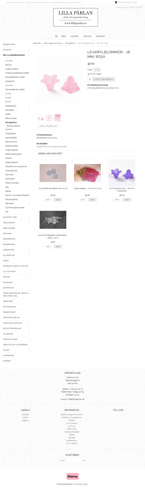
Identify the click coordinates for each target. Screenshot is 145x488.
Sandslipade (11, 137)
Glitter (8, 114)
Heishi (17, 261)
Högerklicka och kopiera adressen (52, 146)
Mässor (72, 420)
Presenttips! (9, 44)
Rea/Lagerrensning (17, 55)
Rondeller (18, 110)
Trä (6, 212)
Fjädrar (8, 158)
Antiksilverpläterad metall (17, 73)
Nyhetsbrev (71, 440)
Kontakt (100, 36)
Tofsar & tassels (12, 183)
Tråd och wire (17, 339)
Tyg (7, 187)
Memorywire (11, 142)
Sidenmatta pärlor (18, 154)
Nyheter (17, 50)
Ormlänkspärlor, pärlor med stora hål (17, 294)
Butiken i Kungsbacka (72, 417)
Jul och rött (9, 271)
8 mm (8, 102)
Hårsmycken (11, 118)
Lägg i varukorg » (103, 79)
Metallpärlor (18, 106)
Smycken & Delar (11, 317)
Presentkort (9, 312)
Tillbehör (17, 334)
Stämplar (18, 203)
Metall (18, 191)
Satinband (10, 179)
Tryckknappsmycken (14, 207)
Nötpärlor (8, 288)
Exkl (140, 7)
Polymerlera (9, 307)
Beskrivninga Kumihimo (72, 414)
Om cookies (71, 423)
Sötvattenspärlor (17, 328)
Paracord (17, 301)
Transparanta (11, 170)
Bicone (8, 65)
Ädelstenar (17, 223)
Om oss (87, 36)
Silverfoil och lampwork (16, 166)
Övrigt (17, 350)
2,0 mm (9, 85)
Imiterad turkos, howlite (15, 266)
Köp (58, 200)
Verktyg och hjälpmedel (15, 345)
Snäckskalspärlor (17, 323)
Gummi (8, 129)
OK (84, 460)
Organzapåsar (18, 150)
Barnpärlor (9, 239)
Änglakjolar (10, 133)
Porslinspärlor (11, 199)
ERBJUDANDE (9, 228)
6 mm (8, 97)
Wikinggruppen (81, 484)
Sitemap (7, 361)
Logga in (25, 420)
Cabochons (17, 250)
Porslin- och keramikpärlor (17, 195)
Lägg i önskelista (48, 126)
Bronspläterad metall (15, 77)
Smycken (17, 233)
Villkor (75, 36)
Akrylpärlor (18, 122)
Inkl (132, 7)
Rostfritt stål (17, 217)
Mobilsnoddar (11, 146)
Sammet (9, 174)
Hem (63, 36)
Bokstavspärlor (13, 126)
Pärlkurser (72, 429)
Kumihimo (8, 282)
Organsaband (11, 162)
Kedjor (17, 277)
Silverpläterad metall (15, 89)
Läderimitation (11, 69)
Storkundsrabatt (71, 432)
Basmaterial (17, 244)
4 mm (8, 93)
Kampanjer (8, 355)
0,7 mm (9, 60)
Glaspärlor (18, 81)
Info (48, 200)
